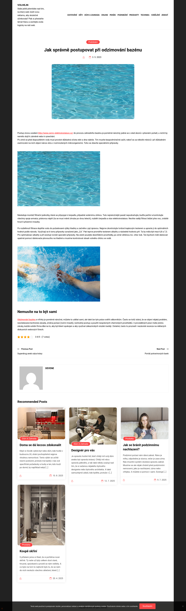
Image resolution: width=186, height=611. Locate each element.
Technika (145, 15)
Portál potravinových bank (157, 353)
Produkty (134, 15)
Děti (81, 15)
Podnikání (122, 15)
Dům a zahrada (92, 15)
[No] (182, 606)
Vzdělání (155, 15)
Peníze (113, 15)
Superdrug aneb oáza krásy (29, 353)
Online (104, 15)
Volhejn (22, 4)
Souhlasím (147, 606)
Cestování (72, 15)
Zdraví (165, 15)
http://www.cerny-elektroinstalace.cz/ (55, 133)
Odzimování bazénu (26, 319)
